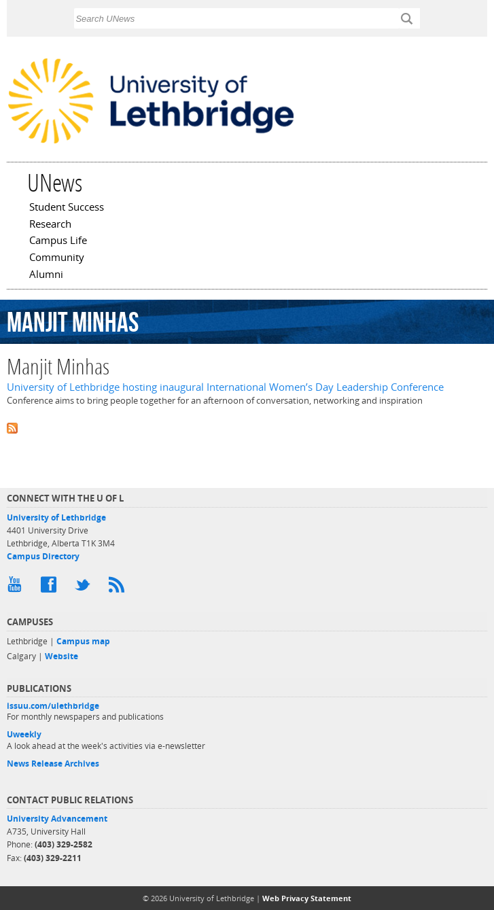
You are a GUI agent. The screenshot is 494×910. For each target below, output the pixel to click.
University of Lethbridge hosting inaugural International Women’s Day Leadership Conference (225, 387)
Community (56, 258)
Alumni (46, 275)
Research (50, 225)
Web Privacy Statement (306, 898)
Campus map (83, 641)
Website (61, 656)
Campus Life (58, 241)
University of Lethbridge (56, 517)
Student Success (66, 208)
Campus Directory (43, 556)
